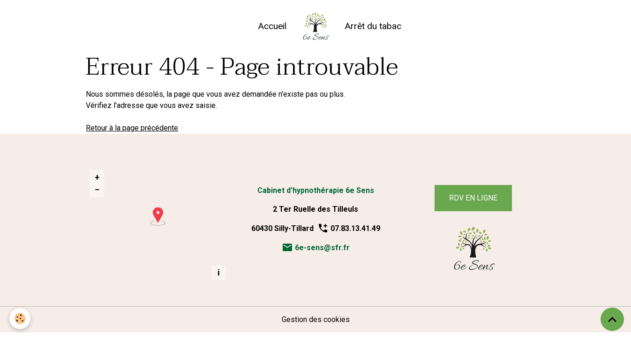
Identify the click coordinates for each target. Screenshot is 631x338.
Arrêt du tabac (373, 26)
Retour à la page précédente (132, 127)
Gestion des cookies (316, 319)
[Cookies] (19, 318)
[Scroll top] (612, 319)
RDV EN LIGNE (473, 197)
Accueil (272, 26)
